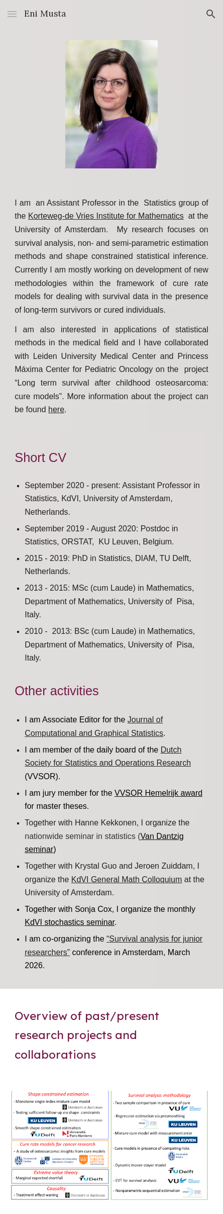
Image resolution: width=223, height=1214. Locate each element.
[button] (12, 14)
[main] (111, 307)
